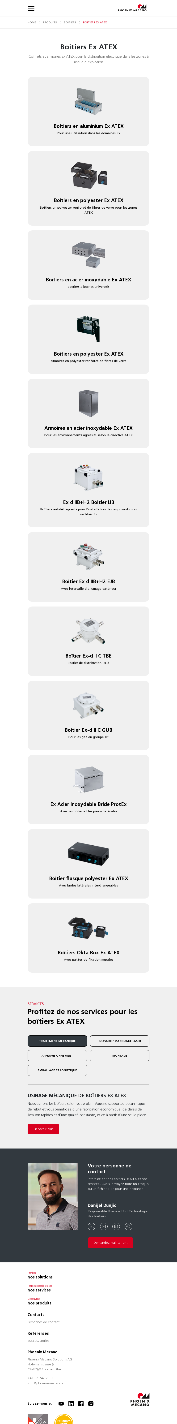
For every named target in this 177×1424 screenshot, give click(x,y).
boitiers (70, 22)
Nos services (39, 1290)
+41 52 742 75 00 (41, 1378)
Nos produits (39, 1303)
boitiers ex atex (95, 22)
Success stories (38, 1341)
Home (32, 22)
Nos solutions (40, 1277)
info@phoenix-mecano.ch (47, 1383)
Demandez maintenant (110, 1243)
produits (50, 22)
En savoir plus (43, 1129)
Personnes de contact (43, 1322)
